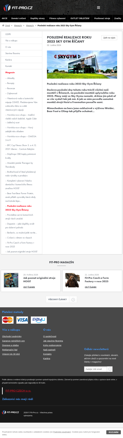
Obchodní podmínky (11, 336)
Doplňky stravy (37, 18)
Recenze (11, 88)
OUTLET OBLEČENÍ (80, 18)
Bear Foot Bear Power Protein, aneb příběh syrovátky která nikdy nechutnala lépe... (20, 197)
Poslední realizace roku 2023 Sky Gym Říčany (18, 207)
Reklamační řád (9, 350)
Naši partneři (49, 350)
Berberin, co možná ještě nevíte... (22, 232)
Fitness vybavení (57, 18)
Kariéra (8, 59)
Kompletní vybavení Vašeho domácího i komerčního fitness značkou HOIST (18, 184)
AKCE (4, 18)
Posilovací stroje (102, 18)
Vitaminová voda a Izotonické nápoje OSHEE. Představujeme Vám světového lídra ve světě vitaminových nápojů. (21, 104)
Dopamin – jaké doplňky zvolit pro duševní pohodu (19, 225)
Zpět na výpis (109, 38)
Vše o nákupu (11, 40)
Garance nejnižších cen (13, 341)
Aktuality (11, 78)
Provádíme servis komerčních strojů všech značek (19, 216)
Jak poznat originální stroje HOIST (22, 251)
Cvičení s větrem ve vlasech (19, 237)
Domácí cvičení (18, 18)
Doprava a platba (10, 345)
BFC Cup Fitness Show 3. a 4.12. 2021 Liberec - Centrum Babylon (21, 147)
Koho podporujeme (52, 345)
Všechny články (59, 299)
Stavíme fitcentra (12, 53)
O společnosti (49, 336)
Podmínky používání (61, 432)
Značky (118, 18)
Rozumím (113, 432)
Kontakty (47, 354)
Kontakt (8, 66)
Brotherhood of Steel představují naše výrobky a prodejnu (20, 173)
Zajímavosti (12, 93)
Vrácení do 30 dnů (11, 354)
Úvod (7, 25)
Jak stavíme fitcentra (53, 341)
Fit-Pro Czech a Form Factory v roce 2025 (19, 244)
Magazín (18, 25)
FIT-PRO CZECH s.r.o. (18, 391)
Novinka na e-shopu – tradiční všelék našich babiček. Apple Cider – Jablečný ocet (21, 118)
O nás (8, 46)
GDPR (8, 34)
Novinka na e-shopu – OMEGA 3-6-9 (20, 138)
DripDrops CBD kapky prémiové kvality (20, 156)
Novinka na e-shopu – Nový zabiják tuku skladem (19, 129)
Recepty (10, 83)
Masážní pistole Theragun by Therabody (19, 164)
